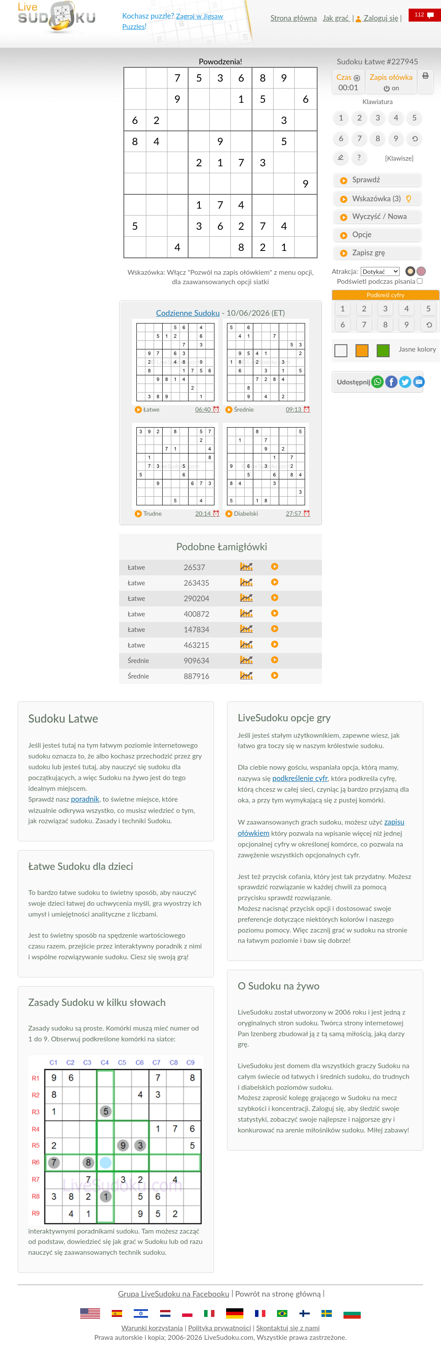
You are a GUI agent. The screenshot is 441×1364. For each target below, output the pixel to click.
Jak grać (336, 17)
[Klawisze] (399, 158)
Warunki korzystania (152, 1327)
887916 (196, 676)
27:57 (298, 513)
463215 (196, 645)
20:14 (207, 513)
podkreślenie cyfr (300, 778)
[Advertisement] (63, 185)
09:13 (298, 409)
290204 (196, 598)
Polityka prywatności (219, 1327)
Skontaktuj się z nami (288, 1327)
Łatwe (145, 409)
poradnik (85, 798)
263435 (196, 582)
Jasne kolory (417, 349)
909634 (196, 660)
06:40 (207, 409)
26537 (194, 567)
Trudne (146, 513)
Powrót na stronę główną (278, 1293)
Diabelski (239, 513)
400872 (196, 614)
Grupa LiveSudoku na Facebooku (174, 1293)
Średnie (237, 409)
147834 (196, 629)
